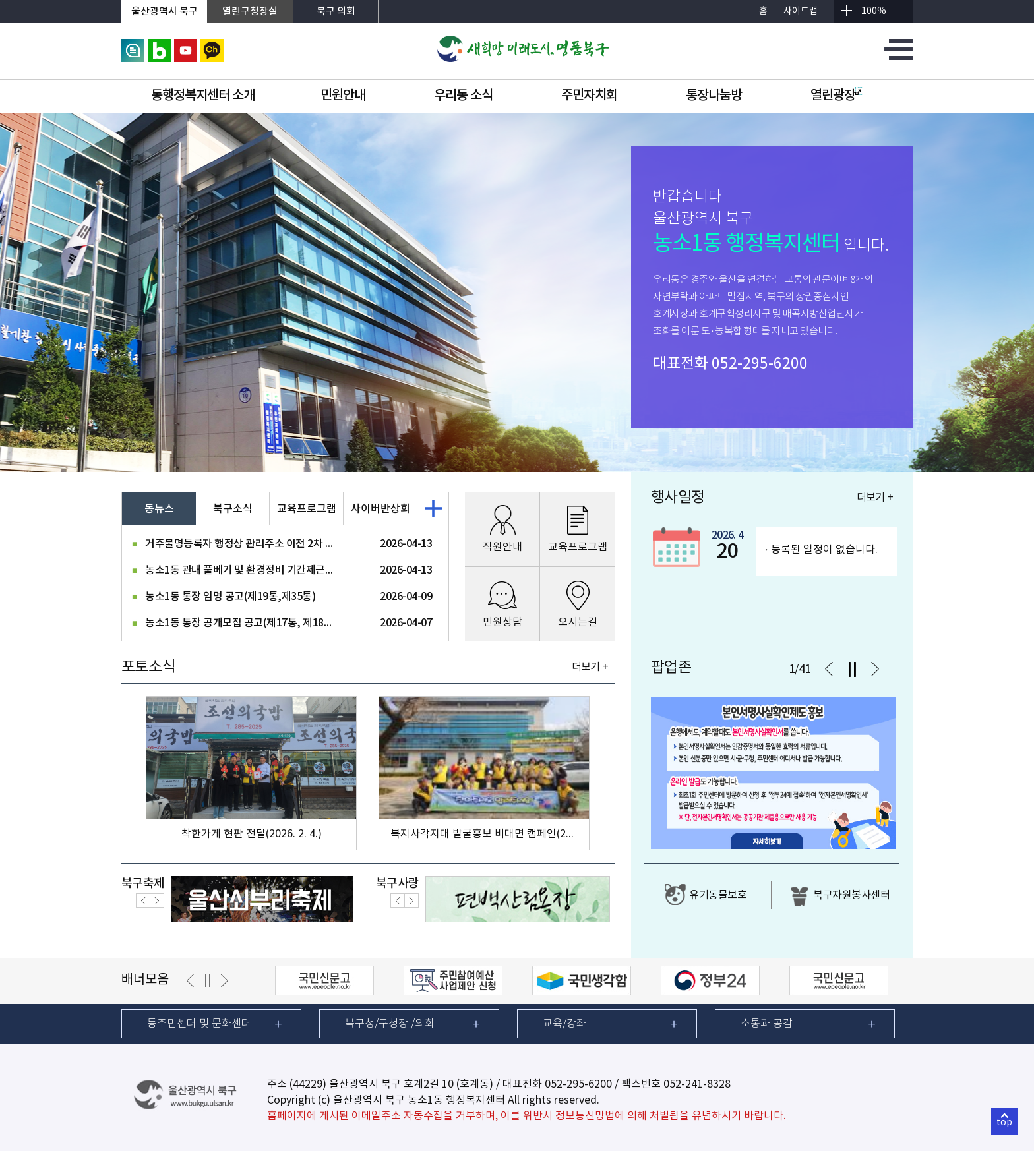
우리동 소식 (463, 95)
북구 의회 (336, 11)
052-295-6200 (760, 363)
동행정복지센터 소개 (203, 95)
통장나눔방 (714, 95)
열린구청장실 (250, 11)
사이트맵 (800, 11)
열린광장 (836, 95)
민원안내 (342, 95)
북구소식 (233, 509)
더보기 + (590, 667)
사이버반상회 (380, 509)
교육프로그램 (306, 509)
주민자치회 (589, 95)
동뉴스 (159, 509)
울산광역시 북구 (164, 11)
